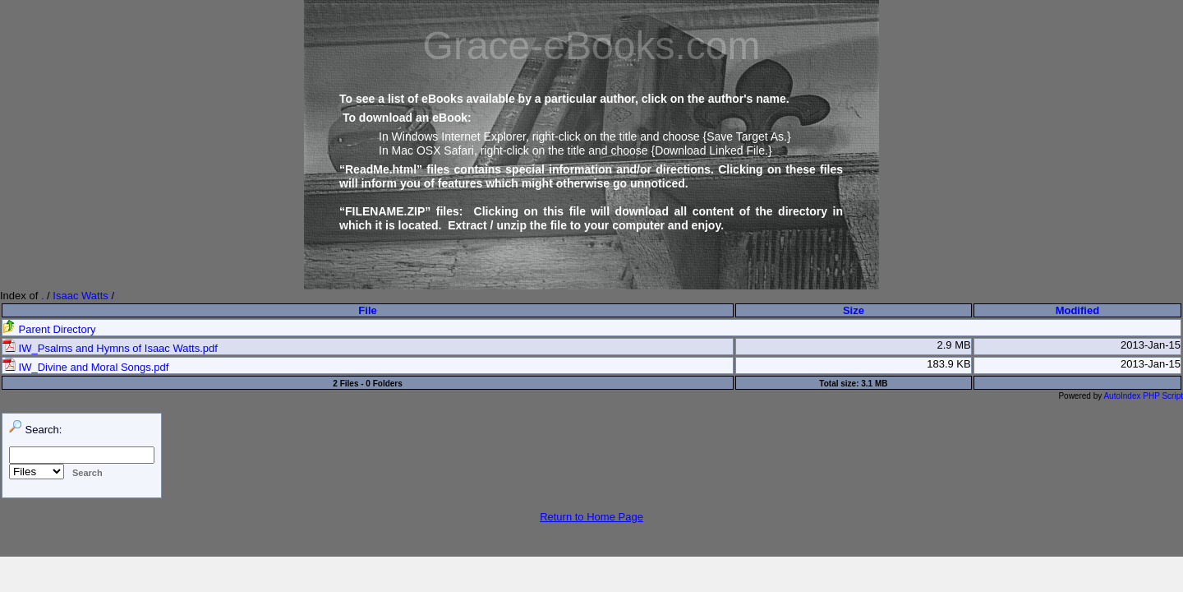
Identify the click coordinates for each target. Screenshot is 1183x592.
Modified (1077, 310)
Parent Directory (49, 329)
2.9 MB (954, 345)
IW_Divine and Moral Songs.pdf (85, 367)
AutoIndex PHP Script (1143, 395)
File (367, 310)
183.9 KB (949, 364)
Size (853, 310)
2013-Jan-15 (1151, 345)
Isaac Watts (80, 295)
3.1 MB (874, 383)
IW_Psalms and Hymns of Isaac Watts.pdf (110, 348)
